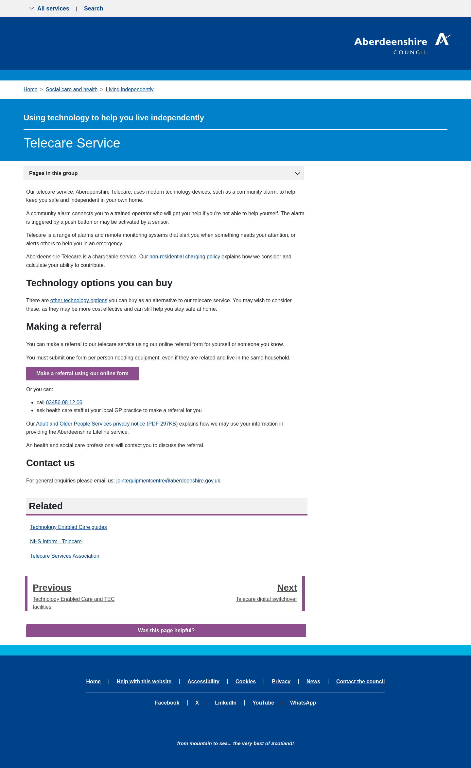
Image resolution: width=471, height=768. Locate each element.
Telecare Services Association (64, 556)
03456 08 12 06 (64, 402)
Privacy (281, 681)
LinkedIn (225, 703)
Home (31, 89)
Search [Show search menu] (93, 8)
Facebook (167, 703)
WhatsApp (303, 703)
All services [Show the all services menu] (49, 8)
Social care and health (71, 89)
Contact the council (360, 681)
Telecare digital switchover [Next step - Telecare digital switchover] (266, 591)
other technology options (78, 300)
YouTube (263, 703)
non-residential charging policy (184, 256)
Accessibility (203, 681)
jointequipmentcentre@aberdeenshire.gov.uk (168, 480)
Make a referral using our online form (82, 373)
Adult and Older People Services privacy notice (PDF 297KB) (107, 424)
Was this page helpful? (166, 630)
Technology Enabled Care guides (68, 527)
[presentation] (26, 593)
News (313, 681)
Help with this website (144, 681)
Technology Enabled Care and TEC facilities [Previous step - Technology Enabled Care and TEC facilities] (74, 595)
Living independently (130, 89)
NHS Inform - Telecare (56, 541)
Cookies (246, 681)
